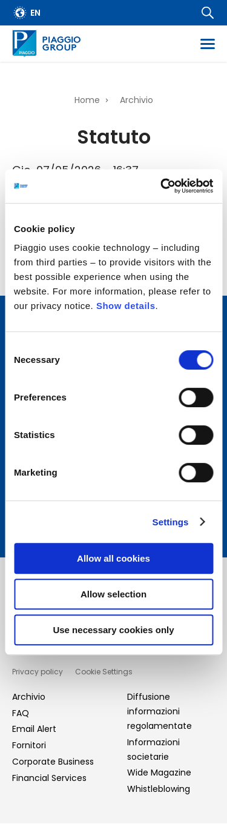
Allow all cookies (113, 558)
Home (87, 100)
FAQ (20, 713)
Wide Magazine (159, 772)
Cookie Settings (104, 671)
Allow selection (113, 594)
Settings (171, 522)
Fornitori (29, 745)
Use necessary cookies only (113, 630)
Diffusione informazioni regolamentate (159, 711)
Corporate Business (53, 762)
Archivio (136, 100)
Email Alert (34, 729)
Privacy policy (37, 671)
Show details (126, 306)
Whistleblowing (158, 789)
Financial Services (49, 778)
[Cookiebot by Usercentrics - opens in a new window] (161, 186)
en (35, 13)
